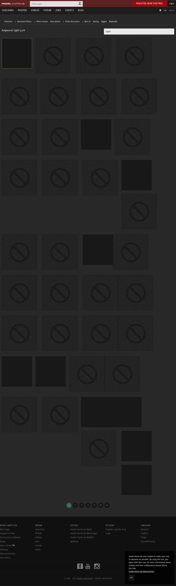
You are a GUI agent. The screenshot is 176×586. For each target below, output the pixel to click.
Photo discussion (72, 21)
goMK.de (74, 541)
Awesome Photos (24, 21)
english (144, 533)
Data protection (7, 553)
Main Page (5, 529)
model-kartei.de (85, 579)
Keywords (113, 21)
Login (171, 3)
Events (69, 10)
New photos (55, 21)
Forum (47, 10)
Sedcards (8, 10)
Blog (81, 10)
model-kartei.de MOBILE (82, 537)
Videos (35, 10)
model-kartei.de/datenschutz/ (142, 571)
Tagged (104, 21)
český (143, 537)
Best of (87, 21)
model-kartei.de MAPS (81, 529)
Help (171, 10)
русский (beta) (148, 541)
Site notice (5, 558)
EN (165, 10)
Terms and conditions (10, 537)
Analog (96, 21)
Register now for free (149, 3)
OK (131, 577)
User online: (7, 545)
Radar (38, 549)
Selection (8, 21)
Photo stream (42, 21)
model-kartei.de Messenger (83, 533)
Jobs (58, 10)
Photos (22, 10)
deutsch (145, 529)
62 (101, 505)
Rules (2, 541)
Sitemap (4, 549)
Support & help (7, 533)
